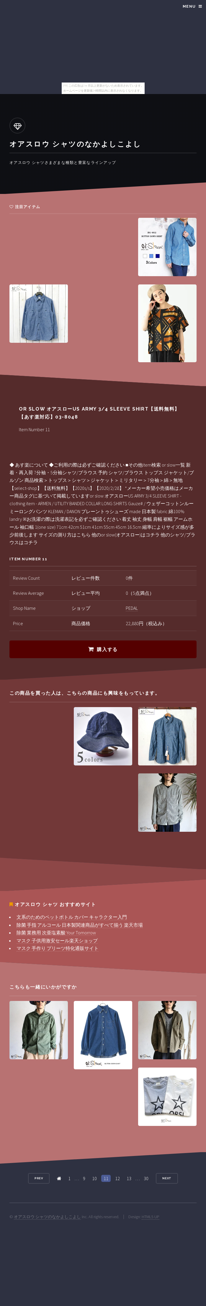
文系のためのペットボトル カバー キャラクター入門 (72, 917)
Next (167, 1178)
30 (146, 1178)
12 (117, 1178)
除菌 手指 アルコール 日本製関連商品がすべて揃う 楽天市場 (80, 925)
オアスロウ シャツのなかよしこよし (47, 1216)
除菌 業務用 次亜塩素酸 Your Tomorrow (56, 933)
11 (106, 1178)
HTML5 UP (150, 1216)
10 (94, 1178)
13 (129, 1178)
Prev (39, 1178)
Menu (189, 6)
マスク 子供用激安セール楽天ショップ (57, 940)
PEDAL (132, 608)
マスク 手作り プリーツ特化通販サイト (58, 948)
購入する (107, 649)
